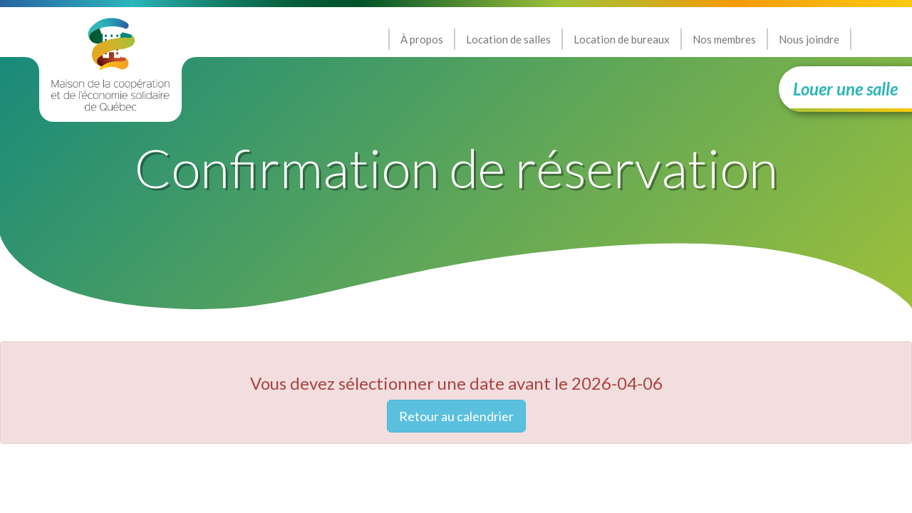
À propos (421, 39)
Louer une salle (845, 88)
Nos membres (724, 39)
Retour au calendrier (456, 416)
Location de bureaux (622, 39)
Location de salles (508, 39)
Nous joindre (809, 39)
